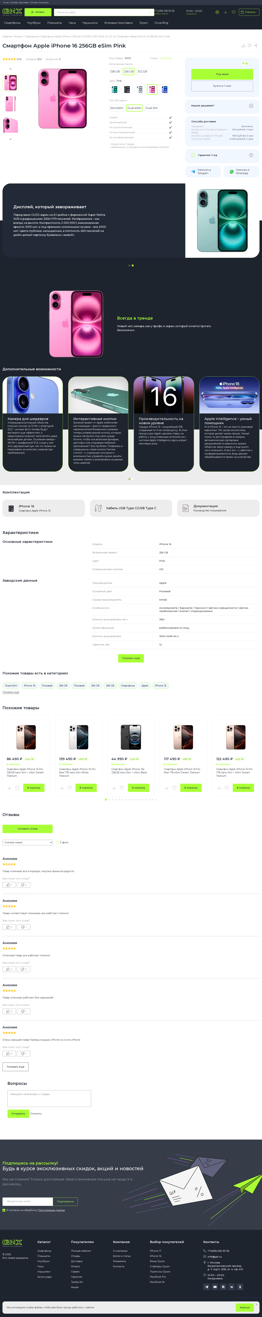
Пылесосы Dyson (160, 1271)
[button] (129, 265)
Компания (121, 1242)
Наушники (90, 22)
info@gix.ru (215, 1256)
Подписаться (65, 1201)
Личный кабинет (81, 1250)
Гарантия (76, 1276)
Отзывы (14, 2)
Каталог (44, 1242)
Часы (72, 22)
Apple (145, 685)
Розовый (47, 685)
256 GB (63, 685)
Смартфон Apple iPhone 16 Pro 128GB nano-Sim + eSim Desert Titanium (25, 772)
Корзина (247, 12)
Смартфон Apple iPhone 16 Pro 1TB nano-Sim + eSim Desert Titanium (234, 772)
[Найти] (150, 12)
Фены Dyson (157, 1261)
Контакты (44, 2)
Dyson (144, 22)
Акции (75, 1287)
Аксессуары (44, 1276)
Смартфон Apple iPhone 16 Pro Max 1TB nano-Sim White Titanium (77, 772)
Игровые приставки (118, 22)
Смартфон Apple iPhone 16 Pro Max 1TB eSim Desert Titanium (182, 771)
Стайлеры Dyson (160, 1266)
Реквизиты (119, 1261)
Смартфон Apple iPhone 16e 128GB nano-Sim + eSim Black (129, 771)
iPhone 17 (155, 1250)
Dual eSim (11, 685)
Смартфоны (12, 22)
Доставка (24, 2)
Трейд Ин (77, 1282)
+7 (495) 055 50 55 (164, 10)
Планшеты (54, 22)
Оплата (34, 2)
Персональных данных (51, 1210)
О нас (6, 2)
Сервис (75, 1271)
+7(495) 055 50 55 (218, 1250)
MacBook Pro (158, 1276)
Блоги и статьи (122, 1256)
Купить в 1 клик (222, 85)
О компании (120, 1250)
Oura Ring (161, 22)
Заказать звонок (161, 14)
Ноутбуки (34, 22)
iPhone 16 (29, 685)
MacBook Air (157, 1282)
